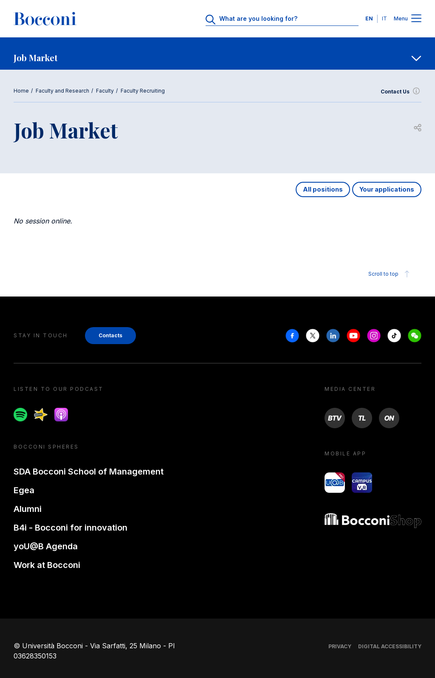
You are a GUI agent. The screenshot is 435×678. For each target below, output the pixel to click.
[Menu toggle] (416, 19)
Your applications (386, 189)
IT (384, 18)
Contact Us (401, 92)
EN (369, 18)
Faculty (105, 91)
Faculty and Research (62, 91)
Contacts (110, 335)
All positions (323, 189)
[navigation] (217, 53)
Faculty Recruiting (143, 91)
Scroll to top (390, 274)
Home (21, 91)
